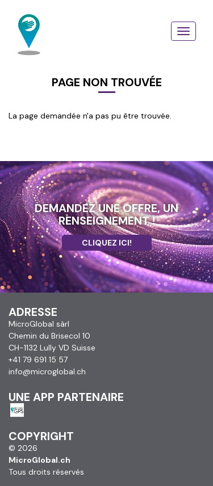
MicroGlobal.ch (39, 460)
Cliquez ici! (107, 243)
